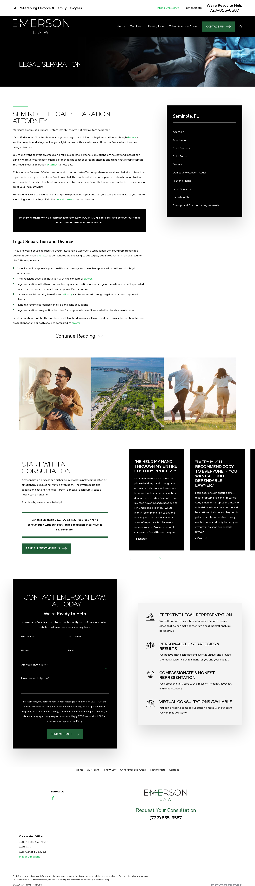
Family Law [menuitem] (156, 26)
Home (79, 770)
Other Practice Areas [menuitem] (183, 26)
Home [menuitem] (121, 26)
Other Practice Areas (133, 770)
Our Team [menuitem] (136, 26)
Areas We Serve (168, 8)
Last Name (70, 636)
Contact (174, 770)
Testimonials (193, 8)
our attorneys (65, 199)
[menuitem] (204, 132)
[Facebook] (53, 798)
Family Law (109, 770)
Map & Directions (29, 857)
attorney (52, 164)
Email (67, 650)
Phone (21, 650)
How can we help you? (31, 678)
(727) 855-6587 (166, 818)
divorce (131, 137)
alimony (68, 294)
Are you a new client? (30, 664)
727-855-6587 (224, 10)
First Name (23, 636)
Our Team (93, 770)
